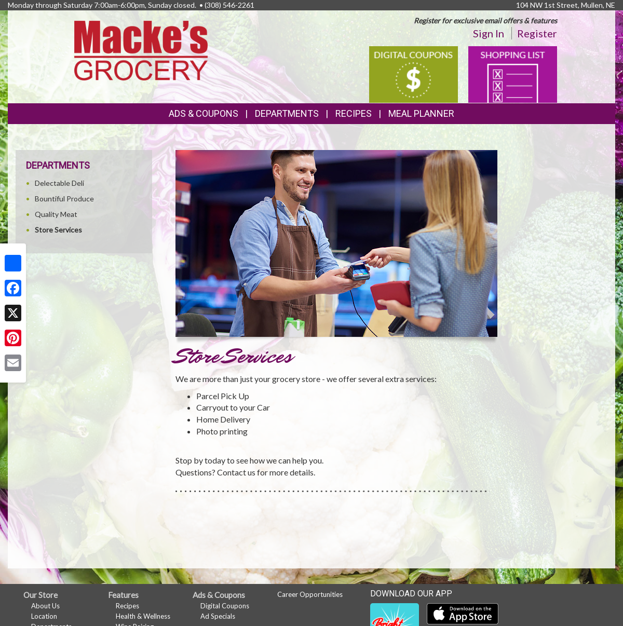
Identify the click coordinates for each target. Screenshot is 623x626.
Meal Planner (421, 113)
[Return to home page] (141, 49)
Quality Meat (56, 214)
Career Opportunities (310, 594)
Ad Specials (217, 616)
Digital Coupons (224, 606)
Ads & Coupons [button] (203, 113)
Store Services (58, 229)
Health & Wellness (143, 616)
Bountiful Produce (64, 198)
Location (44, 616)
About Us (45, 606)
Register (537, 33)
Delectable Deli (59, 183)
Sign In (488, 33)
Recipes (353, 113)
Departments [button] (287, 113)
